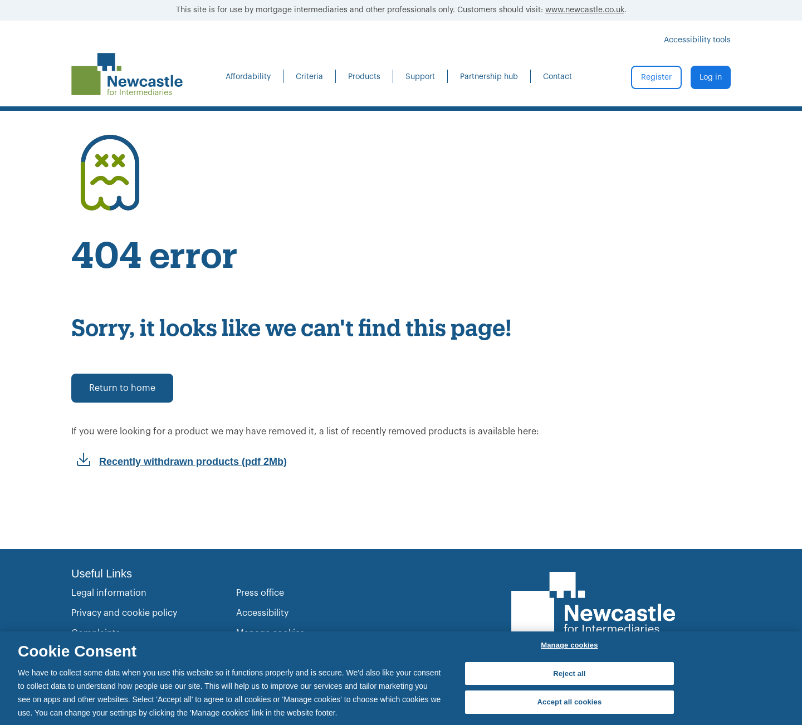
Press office (260, 593)
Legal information (108, 593)
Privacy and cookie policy (124, 613)
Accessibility (262, 613)
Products (364, 77)
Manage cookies (569, 645)
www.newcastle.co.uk (584, 10)
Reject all (569, 673)
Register (656, 77)
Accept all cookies (569, 702)
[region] (401, 678)
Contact (557, 77)
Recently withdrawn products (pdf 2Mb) (193, 461)
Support (420, 77)
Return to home (122, 388)
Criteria (309, 77)
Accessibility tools (697, 40)
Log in (711, 77)
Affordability (248, 77)
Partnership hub (489, 77)
